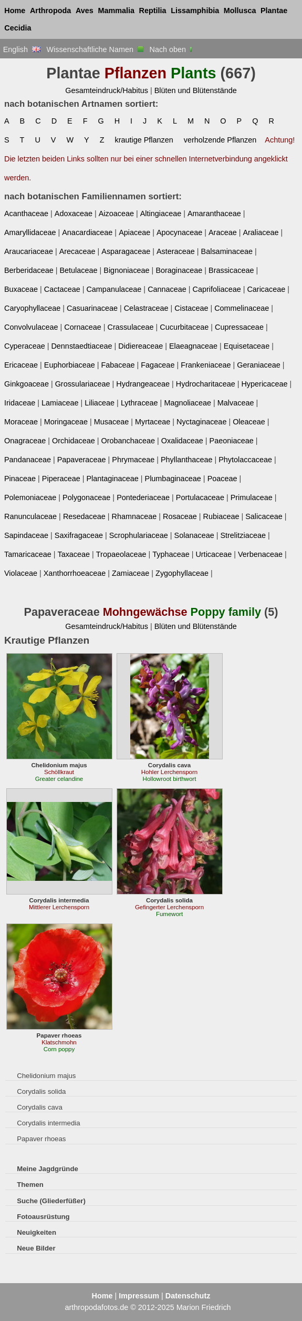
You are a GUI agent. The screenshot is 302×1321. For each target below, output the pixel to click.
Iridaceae (19, 403)
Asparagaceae (125, 251)
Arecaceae (77, 251)
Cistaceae (191, 308)
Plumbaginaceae (173, 478)
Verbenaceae (260, 554)
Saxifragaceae (79, 535)
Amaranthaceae (214, 213)
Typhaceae (170, 554)
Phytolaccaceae (245, 459)
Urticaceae (213, 554)
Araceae (223, 232)
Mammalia (116, 10)
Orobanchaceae (128, 440)
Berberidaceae (29, 270)
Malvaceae (235, 403)
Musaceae (111, 422)
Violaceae (20, 573)
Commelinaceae (241, 308)
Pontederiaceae (143, 497)
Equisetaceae (246, 346)
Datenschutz (188, 1296)
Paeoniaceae (232, 440)
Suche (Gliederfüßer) (51, 1201)
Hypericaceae (264, 384)
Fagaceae (157, 365)
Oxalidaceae (182, 440)
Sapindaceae (26, 535)
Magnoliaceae (187, 403)
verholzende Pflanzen (220, 140)
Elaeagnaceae (193, 346)
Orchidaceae (73, 440)
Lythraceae (139, 403)
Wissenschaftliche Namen (94, 49)
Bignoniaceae (126, 270)
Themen (30, 1184)
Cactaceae (62, 289)
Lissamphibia (195, 10)
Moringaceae (66, 422)
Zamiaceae (130, 573)
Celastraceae (146, 308)
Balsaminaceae (227, 251)
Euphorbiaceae (69, 365)
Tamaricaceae (27, 554)
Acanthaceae (26, 213)
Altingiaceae (161, 213)
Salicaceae (263, 516)
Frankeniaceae (206, 365)
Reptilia (152, 10)
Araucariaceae (28, 251)
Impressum (139, 1296)
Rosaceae (180, 516)
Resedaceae (84, 516)
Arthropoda (50, 10)
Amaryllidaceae (30, 232)
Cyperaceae (24, 346)
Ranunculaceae (30, 516)
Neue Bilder (36, 1248)
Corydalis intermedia (48, 1123)
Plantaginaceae (112, 478)
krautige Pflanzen (143, 140)
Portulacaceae (200, 497)
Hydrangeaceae (143, 384)
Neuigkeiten (36, 1232)
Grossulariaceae (82, 384)
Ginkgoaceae (26, 384)
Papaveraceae (81, 459)
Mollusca (240, 10)
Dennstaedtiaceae (81, 346)
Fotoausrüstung (43, 1217)
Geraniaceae (258, 365)
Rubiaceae (221, 516)
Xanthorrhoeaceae (75, 573)
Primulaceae (252, 497)
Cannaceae (167, 289)
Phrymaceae (133, 459)
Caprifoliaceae (217, 289)
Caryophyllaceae (32, 308)
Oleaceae (249, 422)
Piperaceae (61, 478)
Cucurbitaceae (184, 327)
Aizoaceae (116, 213)
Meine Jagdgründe (47, 1169)
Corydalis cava (40, 1107)
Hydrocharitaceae (205, 384)
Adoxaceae (73, 213)
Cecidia (17, 28)
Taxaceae (73, 554)
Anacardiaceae (87, 232)
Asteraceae (176, 251)
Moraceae (21, 422)
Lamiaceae (59, 403)
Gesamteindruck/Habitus (106, 90)
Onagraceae (25, 440)
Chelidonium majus (46, 1076)
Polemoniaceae (30, 497)
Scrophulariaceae (138, 535)
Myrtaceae (152, 422)
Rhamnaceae (134, 516)
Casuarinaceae (92, 308)
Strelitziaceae (242, 535)
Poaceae (222, 478)
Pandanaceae (27, 459)
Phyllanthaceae (187, 459)
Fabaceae (117, 365)
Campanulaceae (113, 289)
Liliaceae (99, 403)
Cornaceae (82, 327)
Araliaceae (260, 232)
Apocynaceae (179, 232)
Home (14, 10)
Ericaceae (21, 365)
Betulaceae (78, 270)
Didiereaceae (140, 346)
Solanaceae (194, 535)
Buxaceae (21, 289)
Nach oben (172, 49)
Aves (84, 10)
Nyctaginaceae (201, 422)
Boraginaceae (178, 270)
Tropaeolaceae (121, 554)
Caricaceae (266, 289)
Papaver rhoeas (41, 1139)
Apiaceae (134, 232)
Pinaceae (20, 478)
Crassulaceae (131, 327)
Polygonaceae (86, 497)
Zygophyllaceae (182, 573)
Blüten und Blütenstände (195, 90)
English (21, 49)
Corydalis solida (41, 1091)
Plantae (274, 10)
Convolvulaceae (31, 327)
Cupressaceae (239, 327)
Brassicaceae (231, 270)
